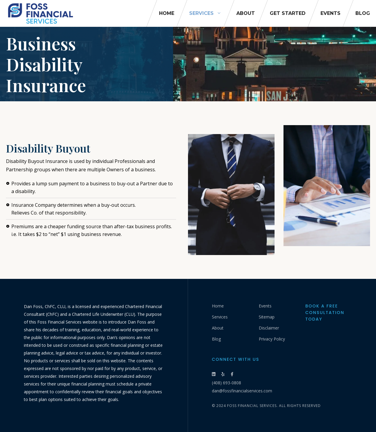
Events (330, 13)
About (245, 13)
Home (166, 13)
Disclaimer (269, 328)
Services (209, 13)
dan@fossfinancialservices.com (242, 391)
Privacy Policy (272, 339)
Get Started (288, 13)
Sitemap (267, 317)
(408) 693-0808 (226, 383)
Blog (362, 13)
